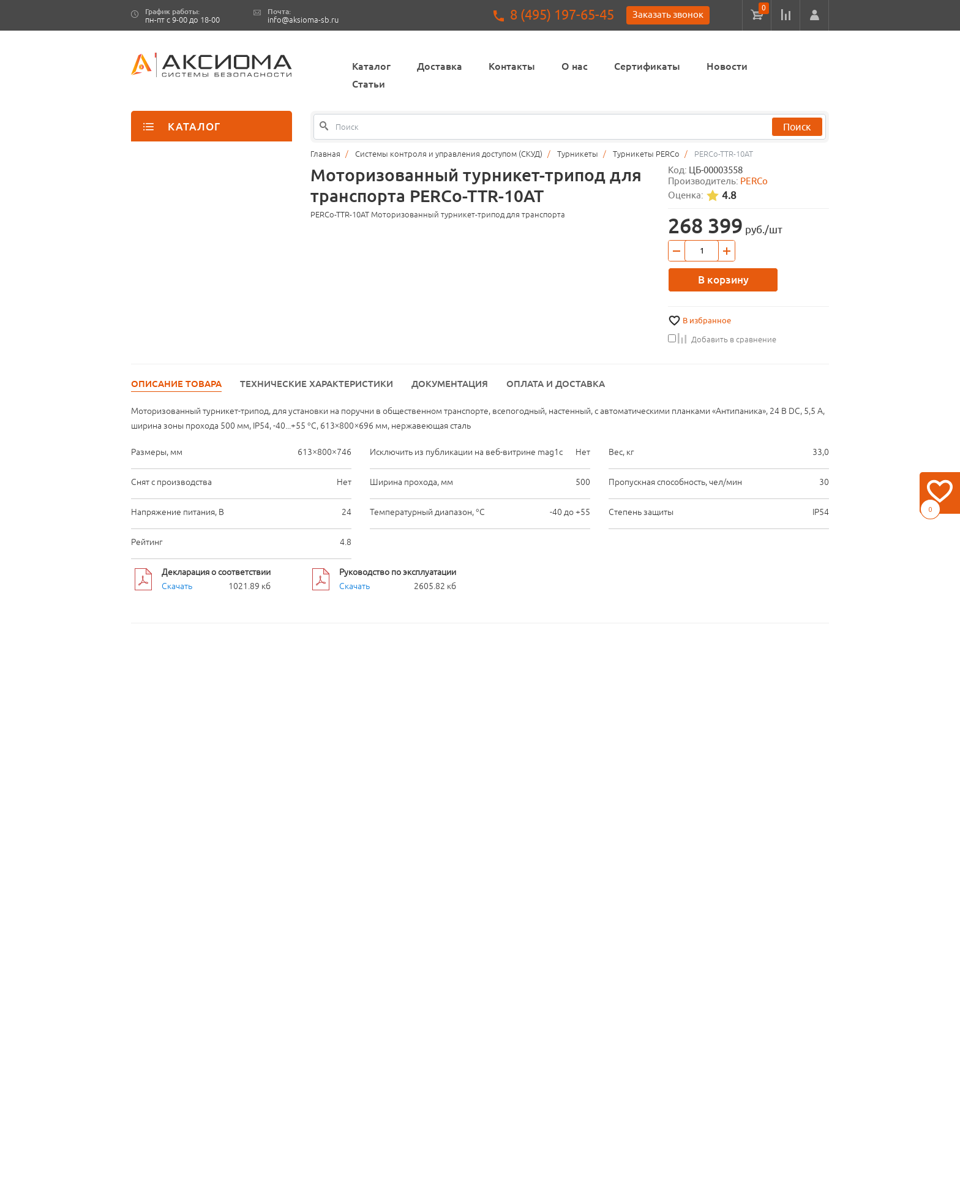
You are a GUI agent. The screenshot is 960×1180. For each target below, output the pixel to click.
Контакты (512, 66)
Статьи (368, 83)
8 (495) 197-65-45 (562, 15)
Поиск (797, 126)
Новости (727, 66)
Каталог (371, 66)
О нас (574, 66)
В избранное (707, 320)
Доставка (439, 66)
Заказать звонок (667, 14)
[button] (814, 15)
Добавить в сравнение (722, 339)
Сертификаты (647, 66)
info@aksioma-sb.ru (303, 19)
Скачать (177, 586)
